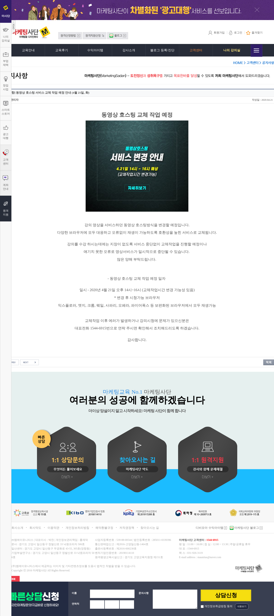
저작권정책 (126, 527)
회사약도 (35, 527)
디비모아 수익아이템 (211, 527)
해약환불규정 (104, 527)
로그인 (235, 32)
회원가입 (216, 32)
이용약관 (53, 527)
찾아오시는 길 (149, 527)
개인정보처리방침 (77, 527)
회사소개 (17, 527)
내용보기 (241, 606)
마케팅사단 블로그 (248, 527)
